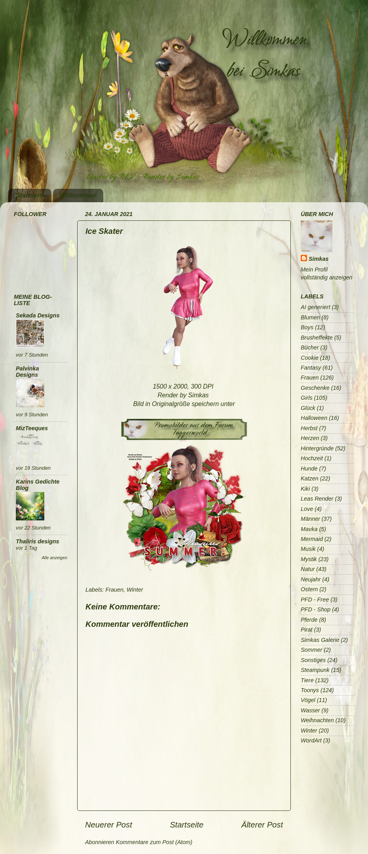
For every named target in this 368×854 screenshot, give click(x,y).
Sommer (311, 650)
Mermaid (312, 539)
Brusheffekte (317, 337)
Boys (307, 327)
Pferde (309, 620)
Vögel (308, 700)
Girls (307, 398)
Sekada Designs (37, 315)
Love (307, 509)
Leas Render (317, 498)
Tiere (307, 680)
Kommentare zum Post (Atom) (154, 842)
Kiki (305, 489)
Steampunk (315, 670)
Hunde (309, 468)
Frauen (114, 589)
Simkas (318, 259)
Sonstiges (313, 660)
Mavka (309, 529)
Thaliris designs (37, 541)
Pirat (307, 629)
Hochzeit (312, 458)
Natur (308, 569)
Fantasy (311, 367)
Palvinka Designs (27, 371)
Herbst (309, 428)
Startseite (30, 195)
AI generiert (315, 307)
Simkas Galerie (320, 640)
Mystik (309, 559)
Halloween (314, 418)
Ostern (309, 589)
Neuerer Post (108, 824)
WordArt (311, 740)
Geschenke (315, 388)
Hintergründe (317, 448)
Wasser (310, 710)
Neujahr (311, 579)
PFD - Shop (315, 609)
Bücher (310, 347)
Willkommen (78, 195)
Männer (310, 519)
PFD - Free (315, 599)
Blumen (310, 317)
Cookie (310, 358)
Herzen (310, 438)
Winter (135, 589)
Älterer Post (262, 824)
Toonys (310, 690)
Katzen (310, 478)
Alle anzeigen (54, 557)
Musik (308, 549)
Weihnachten (317, 720)
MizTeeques (32, 428)
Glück (308, 408)
